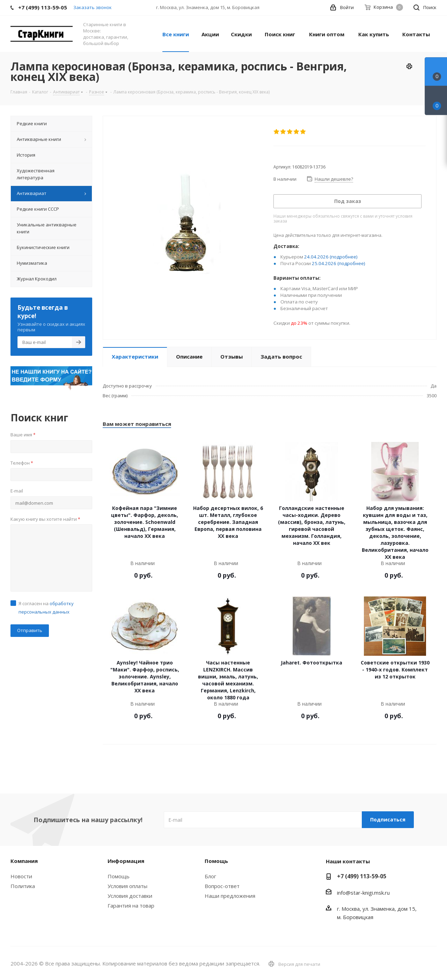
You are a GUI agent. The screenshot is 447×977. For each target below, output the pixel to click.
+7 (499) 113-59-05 (361, 876)
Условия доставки (130, 895)
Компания (24, 860)
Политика (22, 885)
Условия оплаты (127, 885)
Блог (210, 876)
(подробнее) (344, 257)
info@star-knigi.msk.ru (363, 892)
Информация (126, 860)
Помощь (119, 876)
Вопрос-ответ (222, 885)
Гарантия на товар (131, 905)
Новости (21, 876)
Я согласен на (46, 607)
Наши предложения (230, 895)
